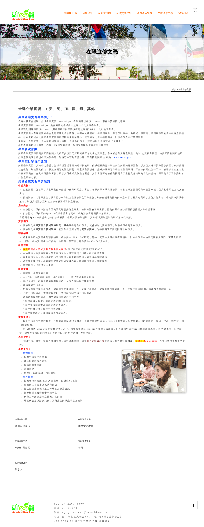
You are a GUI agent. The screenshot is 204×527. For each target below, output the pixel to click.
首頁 (174, 89)
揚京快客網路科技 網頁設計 (93, 499)
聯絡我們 (185, 509)
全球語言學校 (144, 13)
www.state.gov (122, 157)
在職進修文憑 (165, 13)
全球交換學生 (123, 13)
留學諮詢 (183, 13)
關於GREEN (70, 13)
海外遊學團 (104, 13)
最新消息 (87, 13)
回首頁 (17, 509)
